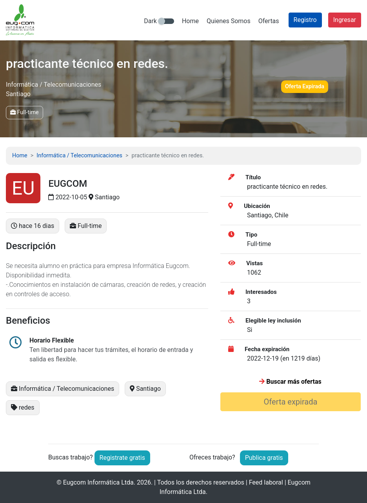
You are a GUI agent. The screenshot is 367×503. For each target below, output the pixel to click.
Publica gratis (264, 457)
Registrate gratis (122, 457)
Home (190, 21)
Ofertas (268, 21)
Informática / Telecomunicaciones (79, 155)
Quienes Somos (229, 21)
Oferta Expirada (304, 86)
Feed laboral (266, 482)
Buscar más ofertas (290, 381)
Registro (305, 20)
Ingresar (344, 20)
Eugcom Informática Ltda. (99, 482)
